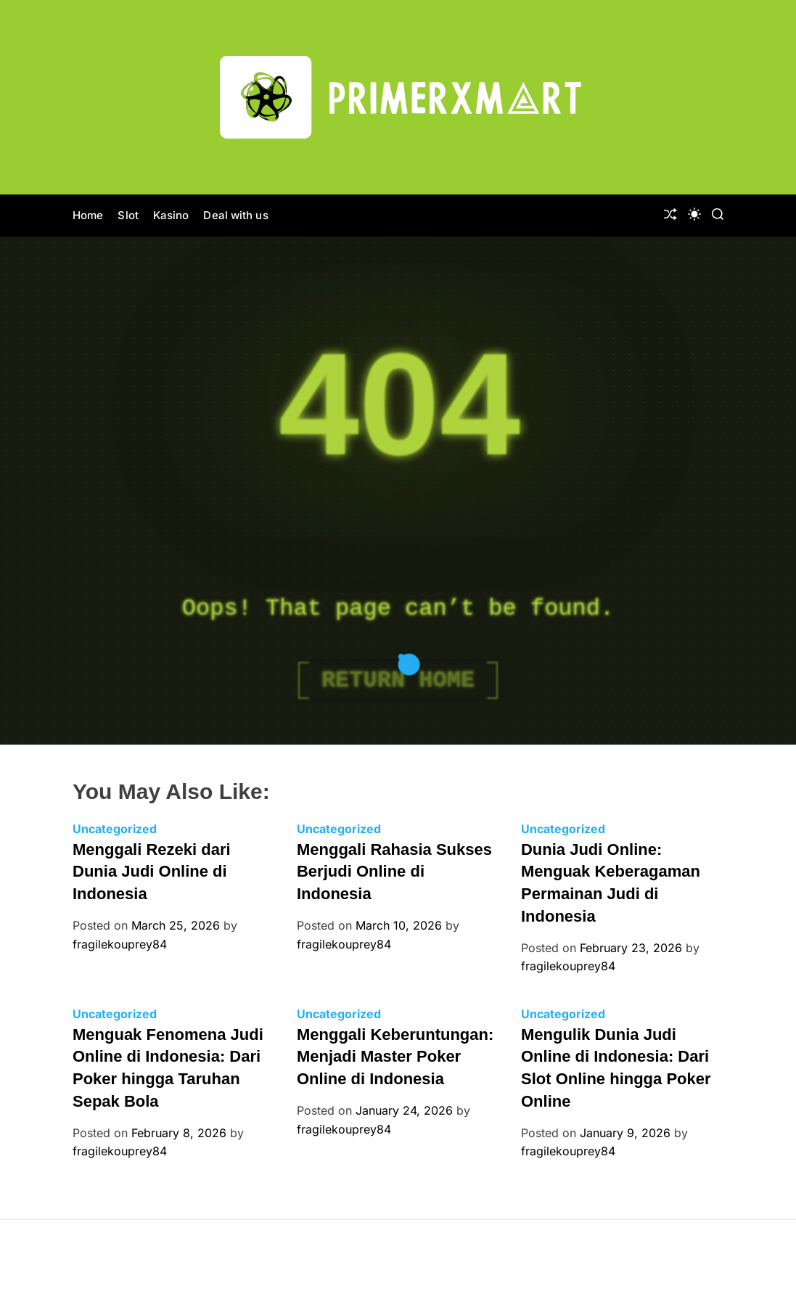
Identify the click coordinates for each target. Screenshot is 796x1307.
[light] (694, 214)
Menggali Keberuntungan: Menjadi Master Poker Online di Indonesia (395, 1057)
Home (88, 215)
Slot (128, 215)
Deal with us (235, 215)
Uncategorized (115, 829)
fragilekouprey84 (120, 944)
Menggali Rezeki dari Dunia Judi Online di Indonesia (152, 872)
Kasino (171, 215)
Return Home (398, 680)
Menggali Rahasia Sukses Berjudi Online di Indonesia (394, 872)
